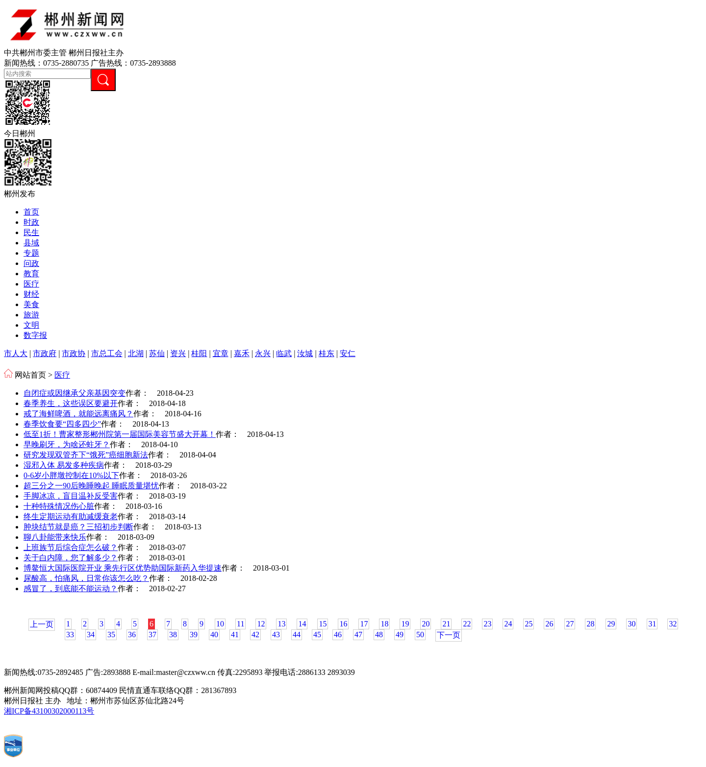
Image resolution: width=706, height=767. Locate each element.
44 (297, 634)
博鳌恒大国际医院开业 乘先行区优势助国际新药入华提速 (123, 568)
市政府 (44, 353)
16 (343, 624)
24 (508, 624)
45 (317, 634)
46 (338, 634)
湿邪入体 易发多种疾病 (64, 465)
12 (261, 624)
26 (549, 624)
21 (446, 624)
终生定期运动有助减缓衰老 (71, 516)
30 (631, 624)
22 (467, 624)
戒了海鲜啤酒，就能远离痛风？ (78, 413)
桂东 (326, 353)
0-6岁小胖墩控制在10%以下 (71, 475)
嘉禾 (242, 353)
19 (405, 624)
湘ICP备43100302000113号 (49, 711)
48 (379, 634)
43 (276, 634)
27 (570, 624)
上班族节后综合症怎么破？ (71, 547)
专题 (31, 253)
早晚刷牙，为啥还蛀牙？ (67, 444)
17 (364, 624)
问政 (31, 263)
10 (220, 624)
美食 (31, 304)
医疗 (31, 284)
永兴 (263, 353)
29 (611, 624)
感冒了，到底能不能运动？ (71, 588)
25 (528, 624)
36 (132, 634)
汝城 (305, 353)
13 (281, 624)
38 (173, 634)
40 (214, 634)
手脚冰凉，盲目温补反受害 (71, 496)
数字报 (35, 335)
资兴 (178, 353)
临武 (284, 353)
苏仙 (157, 353)
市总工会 (107, 353)
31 (652, 624)
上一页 (41, 624)
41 (235, 634)
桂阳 (199, 353)
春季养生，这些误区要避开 (71, 403)
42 (255, 634)
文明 (31, 325)
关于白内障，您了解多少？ (71, 557)
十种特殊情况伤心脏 (59, 506)
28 (590, 624)
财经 (31, 294)
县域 (31, 243)
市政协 (73, 353)
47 (358, 634)
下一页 (448, 635)
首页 (31, 212)
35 (111, 634)
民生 (31, 232)
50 (420, 634)
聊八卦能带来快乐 (55, 537)
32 (673, 624)
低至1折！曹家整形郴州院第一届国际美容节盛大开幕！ (120, 434)
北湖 (136, 353)
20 (425, 624)
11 (240, 624)
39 (194, 634)
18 (384, 624)
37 (152, 634)
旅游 (31, 315)
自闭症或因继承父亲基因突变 (75, 393)
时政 (31, 222)
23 (487, 624)
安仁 (347, 353)
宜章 (220, 353)
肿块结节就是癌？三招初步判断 (78, 527)
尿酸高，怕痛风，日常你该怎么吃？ (86, 578)
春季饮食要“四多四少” (62, 424)
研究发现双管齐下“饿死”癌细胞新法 (86, 455)
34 (91, 634)
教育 (31, 273)
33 (70, 634)
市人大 (15, 353)
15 (323, 624)
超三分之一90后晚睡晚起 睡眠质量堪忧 (91, 485)
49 (399, 634)
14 (302, 624)
